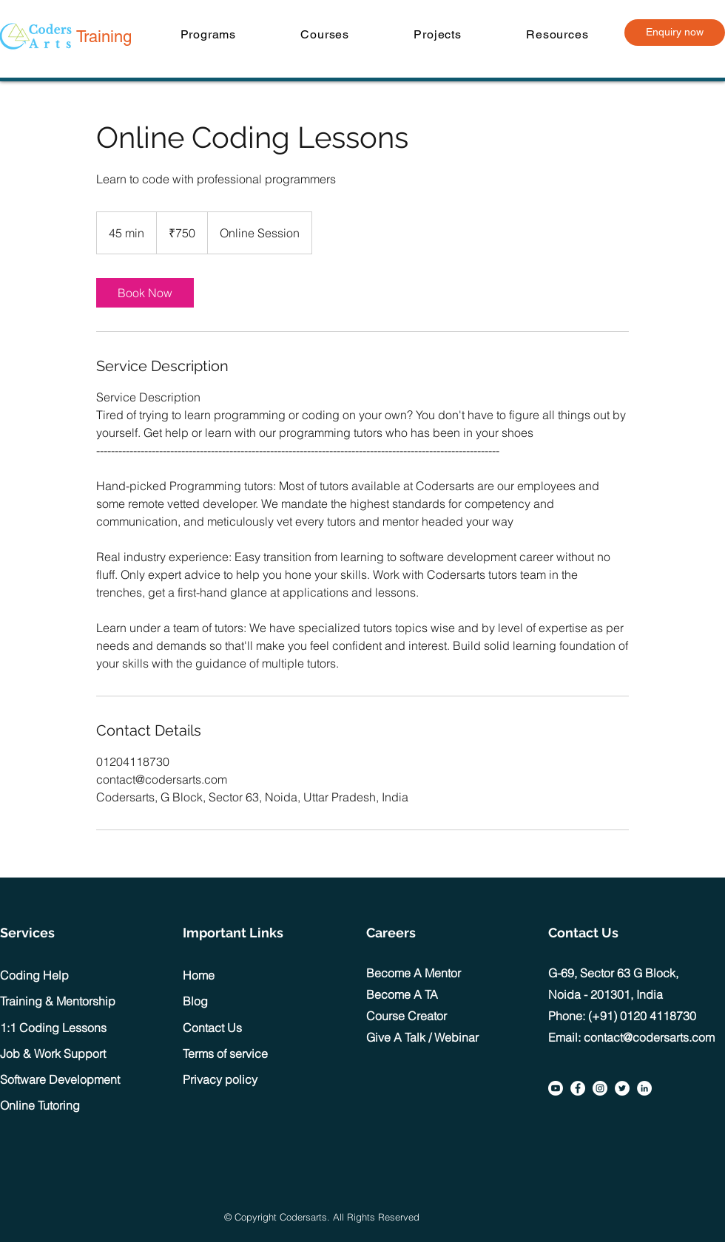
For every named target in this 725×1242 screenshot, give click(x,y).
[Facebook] (577, 1088)
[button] (208, 34)
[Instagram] (600, 1088)
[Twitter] (622, 1088)
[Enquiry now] (674, 32)
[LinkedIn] (644, 1088)
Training (104, 36)
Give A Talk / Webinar (422, 1037)
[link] (145, 293)
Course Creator (406, 1015)
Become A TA (402, 994)
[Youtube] (555, 1088)
